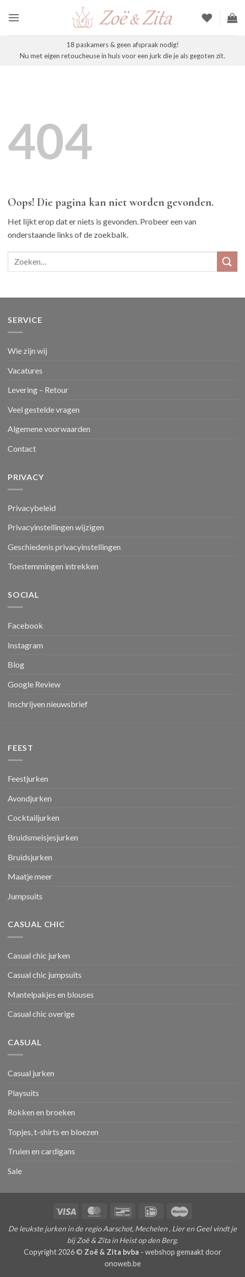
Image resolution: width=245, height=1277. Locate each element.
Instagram (25, 645)
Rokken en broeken (41, 1112)
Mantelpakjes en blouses (51, 994)
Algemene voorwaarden (49, 428)
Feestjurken (28, 778)
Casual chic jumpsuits (45, 974)
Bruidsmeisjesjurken (43, 837)
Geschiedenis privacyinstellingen (64, 547)
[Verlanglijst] (207, 18)
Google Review (34, 684)
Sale (15, 1171)
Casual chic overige (41, 1013)
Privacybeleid (32, 508)
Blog (16, 664)
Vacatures (25, 370)
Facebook (25, 625)
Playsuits (23, 1093)
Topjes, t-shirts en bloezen (53, 1132)
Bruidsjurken (30, 857)
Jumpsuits (25, 896)
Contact (22, 448)
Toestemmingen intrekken (53, 566)
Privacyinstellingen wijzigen (56, 527)
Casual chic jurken (39, 955)
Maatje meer (30, 876)
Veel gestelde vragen (44, 409)
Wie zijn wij (27, 350)
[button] (14, 17)
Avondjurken (30, 798)
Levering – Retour (38, 389)
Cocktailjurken (33, 817)
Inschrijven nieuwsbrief (48, 704)
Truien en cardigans (41, 1151)
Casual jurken (31, 1073)
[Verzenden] (227, 261)
